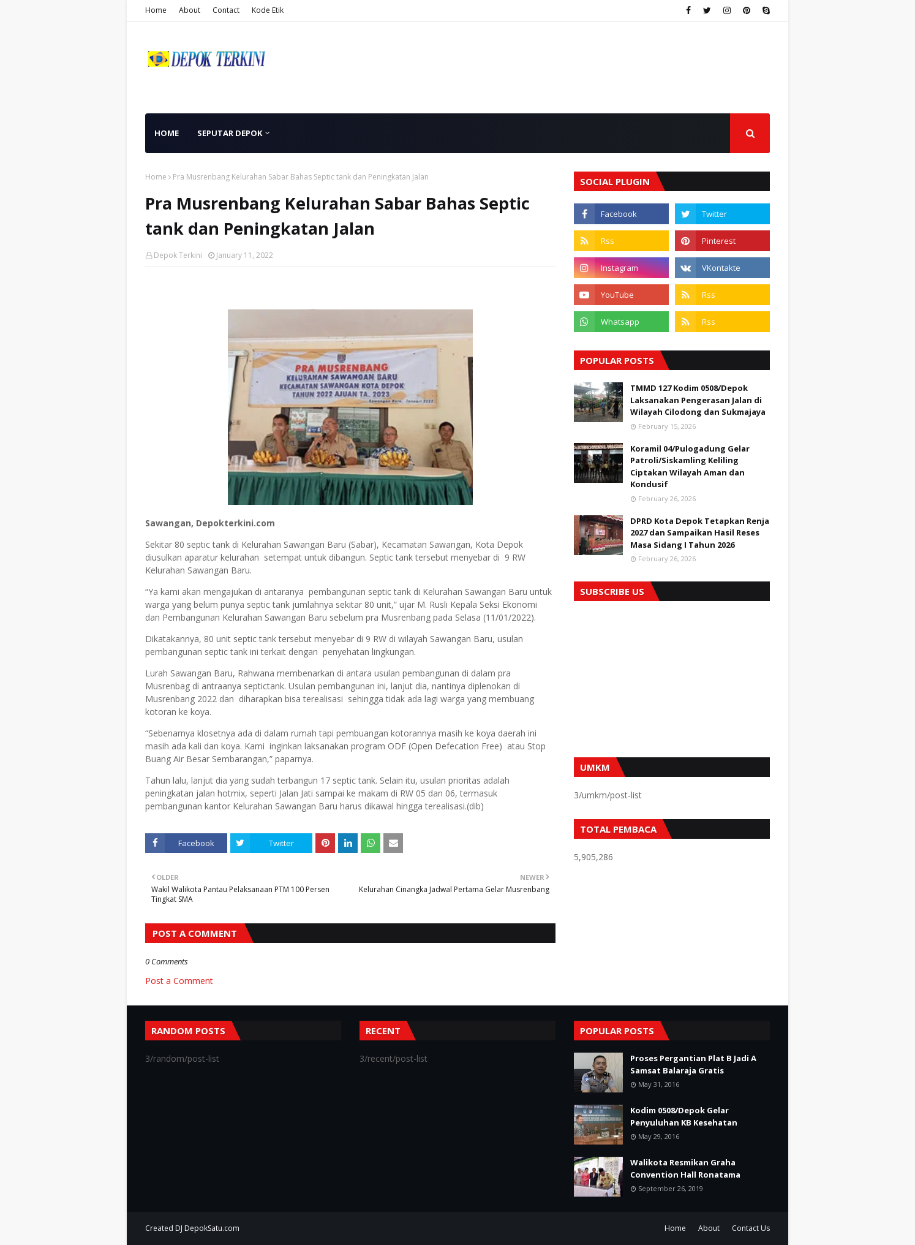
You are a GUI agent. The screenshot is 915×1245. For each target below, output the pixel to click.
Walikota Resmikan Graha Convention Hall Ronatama (685, 1168)
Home (156, 10)
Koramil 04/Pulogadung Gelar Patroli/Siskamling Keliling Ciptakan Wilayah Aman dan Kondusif (690, 466)
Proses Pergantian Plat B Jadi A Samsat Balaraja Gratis (693, 1064)
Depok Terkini (178, 255)
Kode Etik (268, 10)
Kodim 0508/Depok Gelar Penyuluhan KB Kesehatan (683, 1116)
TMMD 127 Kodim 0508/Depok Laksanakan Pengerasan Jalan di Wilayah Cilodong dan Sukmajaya (698, 399)
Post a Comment (179, 980)
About (189, 10)
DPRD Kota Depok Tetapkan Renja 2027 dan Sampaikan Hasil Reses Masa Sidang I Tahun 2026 (699, 532)
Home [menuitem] (166, 132)
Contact (226, 10)
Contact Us (751, 1228)
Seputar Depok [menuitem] (229, 132)
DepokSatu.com (211, 1228)
